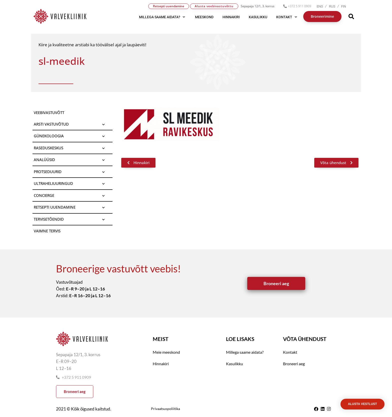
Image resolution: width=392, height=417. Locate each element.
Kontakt (290, 352)
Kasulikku (234, 363)
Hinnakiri (161, 363)
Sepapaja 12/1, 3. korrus (257, 6)
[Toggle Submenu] (103, 124)
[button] (162, 17)
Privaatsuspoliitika (165, 408)
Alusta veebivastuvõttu (214, 6)
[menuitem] (323, 6)
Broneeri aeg (294, 363)
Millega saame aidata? (245, 352)
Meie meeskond (166, 352)
